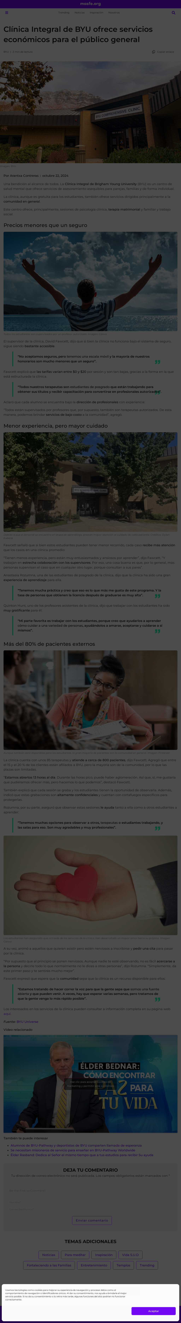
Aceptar (153, 1311)
